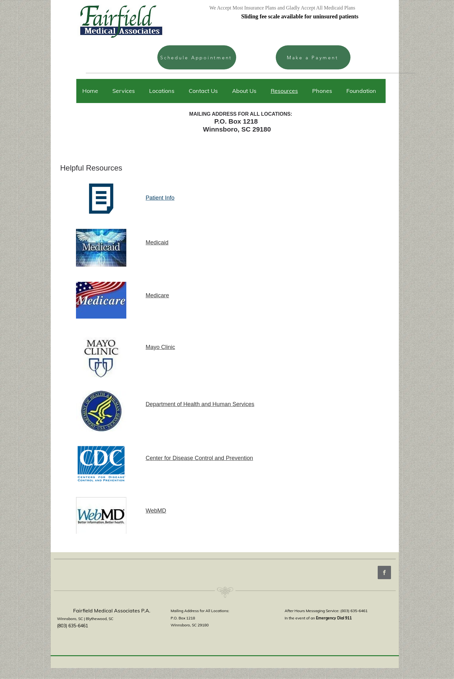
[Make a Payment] (313, 57)
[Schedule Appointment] (196, 57)
